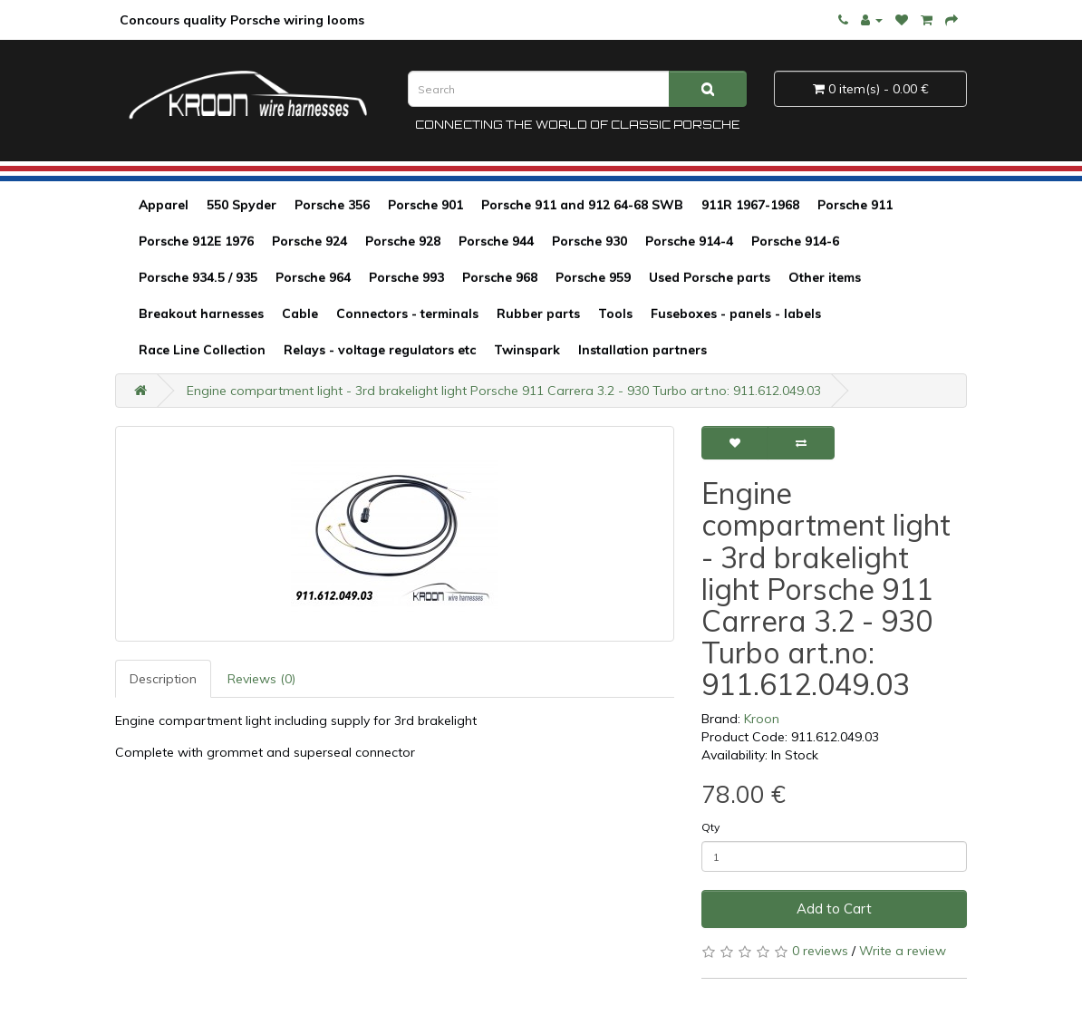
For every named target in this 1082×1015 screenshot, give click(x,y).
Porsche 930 (589, 241)
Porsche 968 (499, 277)
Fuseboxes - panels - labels (736, 313)
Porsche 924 (309, 241)
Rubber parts (538, 313)
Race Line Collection (202, 350)
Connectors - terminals (407, 313)
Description (163, 679)
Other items (824, 277)
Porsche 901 (425, 205)
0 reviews (820, 950)
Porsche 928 (402, 241)
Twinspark (527, 350)
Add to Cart (834, 908)
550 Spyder (241, 205)
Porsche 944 (496, 241)
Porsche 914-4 (689, 241)
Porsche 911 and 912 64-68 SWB (582, 205)
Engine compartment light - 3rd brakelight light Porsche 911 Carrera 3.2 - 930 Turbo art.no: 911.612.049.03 (504, 390)
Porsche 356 (332, 205)
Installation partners (642, 350)
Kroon (761, 718)
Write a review (902, 950)
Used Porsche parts (709, 277)
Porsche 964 (313, 277)
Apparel (163, 205)
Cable (300, 313)
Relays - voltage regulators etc (380, 350)
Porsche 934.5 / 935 (198, 277)
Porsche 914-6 (795, 241)
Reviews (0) (261, 679)
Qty (710, 827)
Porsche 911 (855, 205)
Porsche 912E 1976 (196, 241)
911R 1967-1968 (750, 205)
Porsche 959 (593, 277)
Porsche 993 (406, 277)
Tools (615, 313)
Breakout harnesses (201, 313)
